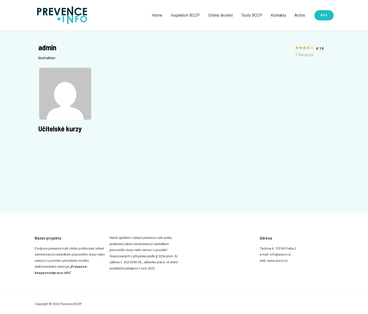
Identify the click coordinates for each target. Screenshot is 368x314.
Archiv (300, 15)
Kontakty (279, 15)
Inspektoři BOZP (187, 15)
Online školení (222, 15)
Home (159, 15)
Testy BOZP (253, 15)
